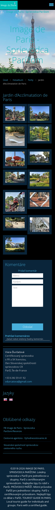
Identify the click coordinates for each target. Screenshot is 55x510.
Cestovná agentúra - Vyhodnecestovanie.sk (25, 438)
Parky (30, 80)
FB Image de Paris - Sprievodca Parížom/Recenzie (19, 429)
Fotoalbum (18, 80)
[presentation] (27, 314)
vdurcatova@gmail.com (18, 381)
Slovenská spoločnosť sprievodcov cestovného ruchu (21, 446)
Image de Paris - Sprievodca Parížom (27, 11)
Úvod (5, 80)
